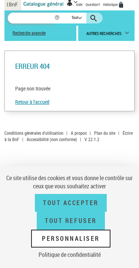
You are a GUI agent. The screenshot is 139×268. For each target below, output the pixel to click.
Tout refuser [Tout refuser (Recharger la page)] (70, 221)
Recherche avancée (29, 33)
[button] (57, 18)
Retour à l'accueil (32, 101)
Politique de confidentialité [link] (70, 255)
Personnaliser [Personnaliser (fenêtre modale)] (71, 238)
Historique (111, 4)
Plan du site (104, 133)
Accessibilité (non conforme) (52, 139)
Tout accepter (71, 203)
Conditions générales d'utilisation (33, 133)
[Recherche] (31, 18)
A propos (79, 133)
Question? (93, 4)
